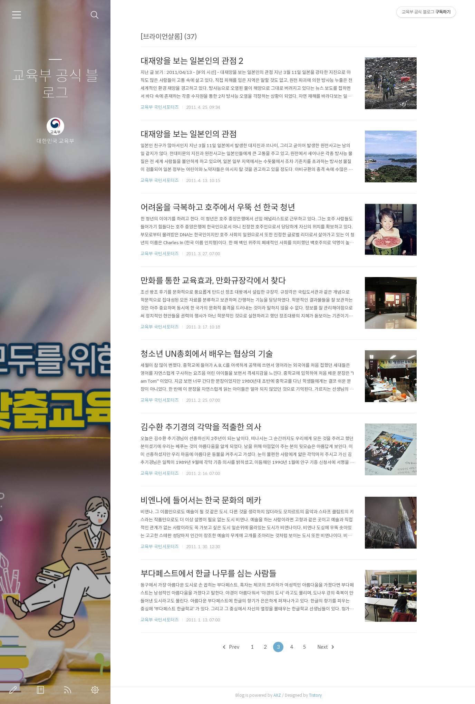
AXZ (290, 695)
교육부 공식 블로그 (55, 85)
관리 (96, 690)
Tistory (328, 695)
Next (339, 647)
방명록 (41, 690)
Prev (245, 647)
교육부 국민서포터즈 (173, 107)
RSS (69, 690)
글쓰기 (14, 690)
